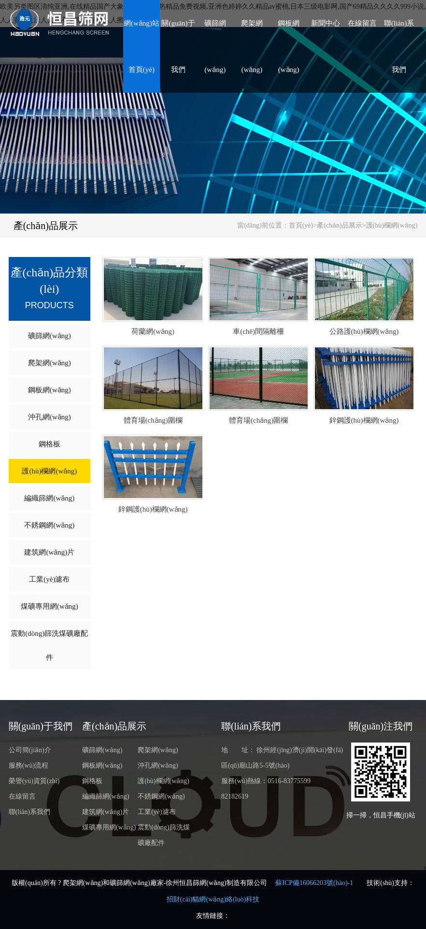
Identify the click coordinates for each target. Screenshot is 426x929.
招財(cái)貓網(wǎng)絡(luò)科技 (213, 899)
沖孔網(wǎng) (49, 417)
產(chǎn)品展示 (46, 225)
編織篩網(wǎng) (49, 498)
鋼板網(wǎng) (288, 46)
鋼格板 (49, 444)
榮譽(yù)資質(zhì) (34, 781)
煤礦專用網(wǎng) (49, 606)
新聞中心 (325, 23)
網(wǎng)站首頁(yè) (141, 46)
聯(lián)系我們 (399, 46)
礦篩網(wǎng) (215, 46)
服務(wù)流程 (28, 765)
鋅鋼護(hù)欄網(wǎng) (364, 420)
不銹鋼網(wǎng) (49, 525)
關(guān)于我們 (178, 46)
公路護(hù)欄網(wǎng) (364, 331)
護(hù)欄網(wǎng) (392, 225)
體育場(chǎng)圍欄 (153, 420)
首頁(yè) (301, 225)
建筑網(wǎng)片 (49, 552)
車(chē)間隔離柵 (258, 331)
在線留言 (362, 23)
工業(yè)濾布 (49, 579)
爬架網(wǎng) (252, 46)
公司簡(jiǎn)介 (30, 750)
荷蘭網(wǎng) (152, 331)
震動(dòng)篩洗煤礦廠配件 (49, 645)
